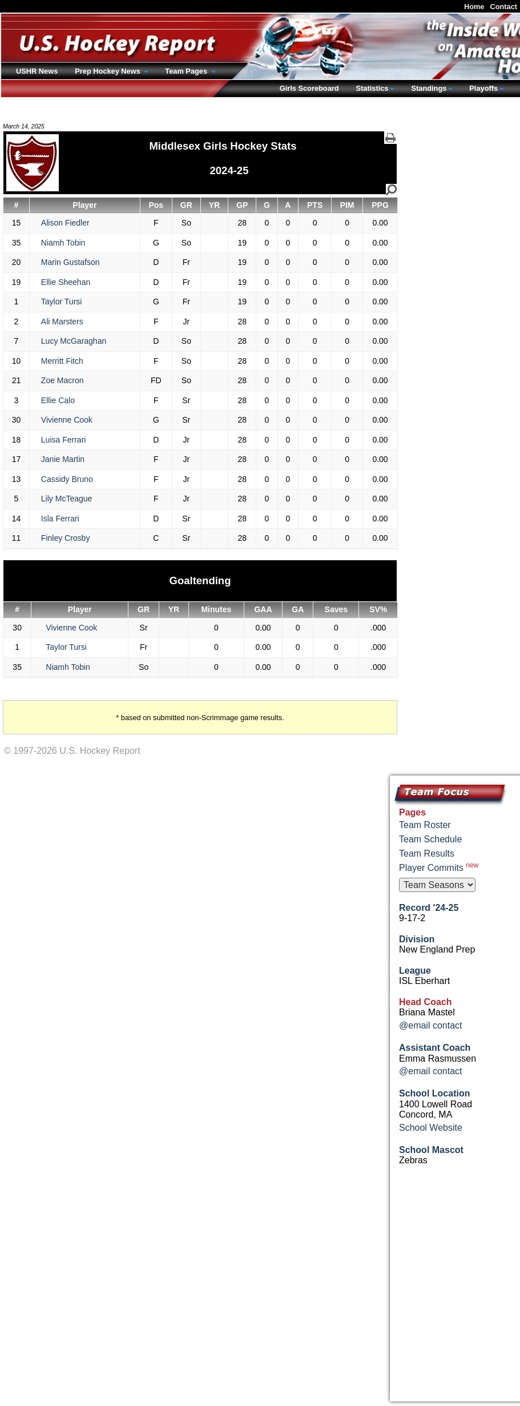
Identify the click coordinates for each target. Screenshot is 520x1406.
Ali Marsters (62, 321)
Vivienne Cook (66, 419)
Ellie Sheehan (65, 282)
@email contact (430, 1025)
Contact (503, 6)
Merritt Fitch (62, 360)
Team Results (426, 853)
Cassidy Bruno (67, 479)
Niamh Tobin (63, 242)
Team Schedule (430, 839)
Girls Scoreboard (309, 88)
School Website (430, 1127)
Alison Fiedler (65, 222)
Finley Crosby (65, 538)
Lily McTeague (66, 498)
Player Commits (438, 867)
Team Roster (425, 825)
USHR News (37, 71)
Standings (428, 88)
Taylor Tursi (61, 301)
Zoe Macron (62, 380)
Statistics (372, 88)
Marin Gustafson (70, 262)
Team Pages (187, 71)
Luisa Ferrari (63, 439)
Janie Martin (62, 459)
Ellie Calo (58, 400)
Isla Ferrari (60, 518)
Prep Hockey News (108, 71)
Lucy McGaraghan (73, 341)
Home (474, 6)
